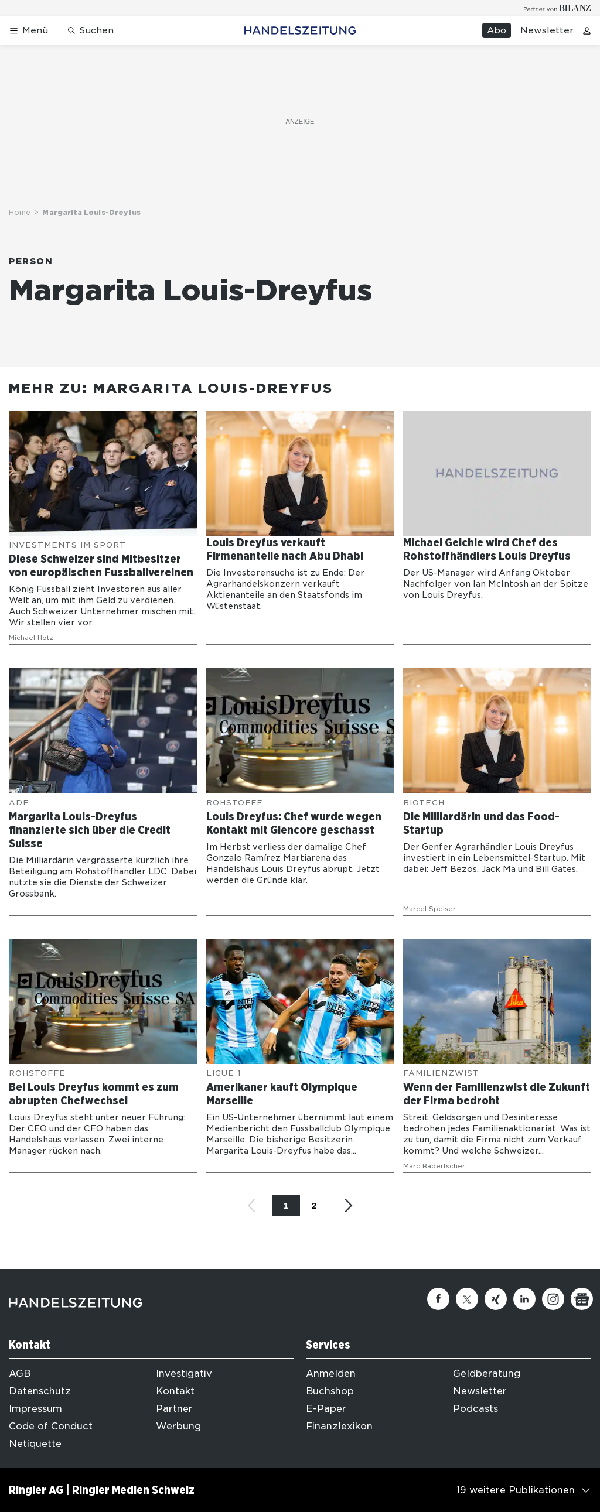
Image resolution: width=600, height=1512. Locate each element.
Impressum (35, 1408)
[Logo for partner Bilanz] (557, 8)
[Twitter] (467, 1299)
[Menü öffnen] (28, 31)
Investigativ (184, 1373)
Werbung (178, 1426)
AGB (19, 1373)
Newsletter (547, 30)
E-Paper (326, 1408)
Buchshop (330, 1391)
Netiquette (35, 1443)
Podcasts (475, 1408)
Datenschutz (40, 1391)
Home (19, 212)
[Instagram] (553, 1299)
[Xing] (496, 1299)
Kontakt (175, 1391)
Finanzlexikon (339, 1426)
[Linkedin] (524, 1299)
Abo (496, 30)
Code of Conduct (51, 1426)
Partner (174, 1408)
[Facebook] (438, 1299)
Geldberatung (486, 1373)
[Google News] (582, 1299)
